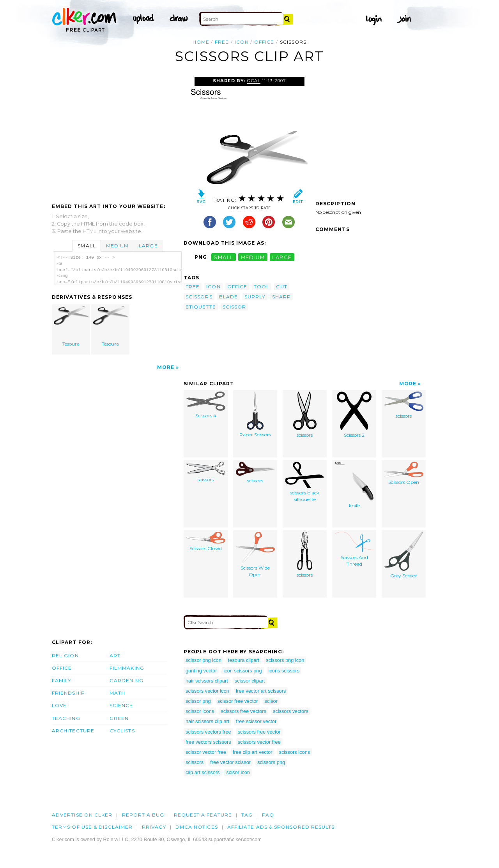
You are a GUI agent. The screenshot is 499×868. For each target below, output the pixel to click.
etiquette (201, 307)
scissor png (198, 701)
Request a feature (203, 815)
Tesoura (71, 326)
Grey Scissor (403, 555)
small (223, 257)
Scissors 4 (205, 405)
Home (201, 42)
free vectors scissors (208, 742)
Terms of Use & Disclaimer (92, 827)
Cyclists (122, 731)
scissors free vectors (243, 711)
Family (61, 680)
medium (253, 257)
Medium (117, 246)
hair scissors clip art (207, 721)
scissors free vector (259, 732)
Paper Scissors (255, 415)
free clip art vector (253, 752)
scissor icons (200, 711)
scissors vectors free (208, 732)
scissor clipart (250, 681)
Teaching (66, 718)
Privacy (154, 827)
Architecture (73, 731)
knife (354, 485)
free (222, 42)
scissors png (271, 762)
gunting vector (201, 671)
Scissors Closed (205, 541)
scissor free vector (238, 701)
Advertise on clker (82, 815)
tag (247, 815)
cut (281, 286)
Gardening (126, 680)
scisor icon (238, 772)
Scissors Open (403, 473)
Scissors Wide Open (255, 554)
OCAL (253, 80)
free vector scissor (230, 762)
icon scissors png (242, 671)
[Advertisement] (117, 135)
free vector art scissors (261, 691)
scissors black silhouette (304, 482)
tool (261, 286)
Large (148, 246)
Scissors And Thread (354, 549)
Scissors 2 (354, 415)
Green (119, 718)
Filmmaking (127, 668)
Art (115, 655)
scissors (199, 297)
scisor (271, 701)
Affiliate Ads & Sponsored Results (281, 827)
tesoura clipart (243, 660)
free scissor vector (256, 721)
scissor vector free (206, 752)
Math (117, 693)
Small (87, 246)
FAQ (268, 815)
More (165, 367)
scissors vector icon (207, 691)
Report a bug (143, 815)
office (264, 42)
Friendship (68, 693)
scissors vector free (259, 742)
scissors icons (294, 752)
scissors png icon (285, 660)
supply (254, 297)
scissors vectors (290, 711)
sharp (281, 297)
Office (62, 668)
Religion (65, 655)
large (282, 257)
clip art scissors (202, 772)
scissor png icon (203, 660)
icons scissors (284, 671)
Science (121, 705)
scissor (234, 307)
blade (228, 297)
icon (242, 42)
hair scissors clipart (207, 681)
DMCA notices (196, 827)
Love (59, 705)
